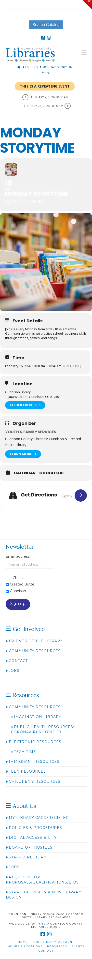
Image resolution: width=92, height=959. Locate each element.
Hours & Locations (25, 946)
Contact (17, 661)
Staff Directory (26, 857)
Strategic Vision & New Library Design (43, 894)
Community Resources (33, 651)
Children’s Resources (33, 781)
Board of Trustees (29, 847)
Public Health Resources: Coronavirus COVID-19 (42, 729)
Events (77, 946)
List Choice (15, 578)
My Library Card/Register (37, 817)
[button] (84, 53)
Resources (57, 946)
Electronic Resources (33, 742)
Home (23, 942)
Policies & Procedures (34, 827)
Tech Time (23, 751)
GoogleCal (51, 473)
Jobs (12, 670)
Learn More (23, 454)
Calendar (25, 473)
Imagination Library (36, 717)
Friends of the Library (34, 641)
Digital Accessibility (31, 837)
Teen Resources (26, 771)
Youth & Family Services (30, 432)
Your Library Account (53, 942)
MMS (41, 923)
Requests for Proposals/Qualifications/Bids (42, 879)
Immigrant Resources (32, 761)
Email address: (18, 556)
